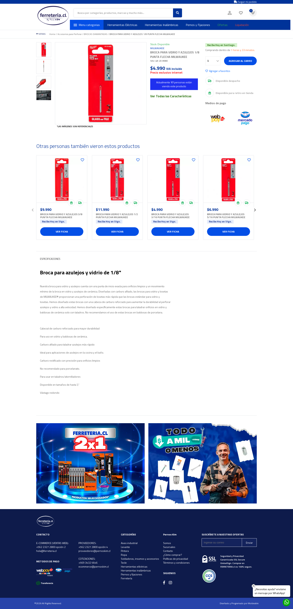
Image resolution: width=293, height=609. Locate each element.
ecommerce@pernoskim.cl (93, 566)
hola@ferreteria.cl (46, 551)
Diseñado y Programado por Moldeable (239, 603)
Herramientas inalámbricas (136, 570)
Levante (125, 547)
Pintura (125, 551)
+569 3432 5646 (88, 563)
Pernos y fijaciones (131, 574)
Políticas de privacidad (175, 559)
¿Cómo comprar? (172, 555)
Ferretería (126, 578)
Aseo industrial (129, 543)
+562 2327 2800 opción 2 (51, 547)
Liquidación (242, 25)
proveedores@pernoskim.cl (94, 551)
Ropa (124, 555)
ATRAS (41, 34)
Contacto (168, 551)
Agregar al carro (240, 61)
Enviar (249, 543)
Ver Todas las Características (170, 96)
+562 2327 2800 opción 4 (93, 547)
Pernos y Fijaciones (198, 25)
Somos (167, 543)
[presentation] (32, 208)
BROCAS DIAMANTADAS (95, 34)
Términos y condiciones (176, 563)
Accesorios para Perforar (70, 34)
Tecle (124, 563)
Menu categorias (87, 25)
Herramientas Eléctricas (122, 25)
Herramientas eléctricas (134, 566)
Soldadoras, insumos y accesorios (140, 559)
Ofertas (223, 25)
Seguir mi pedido (245, 2)
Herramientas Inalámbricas (161, 25)
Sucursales (169, 547)
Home (52, 34)
